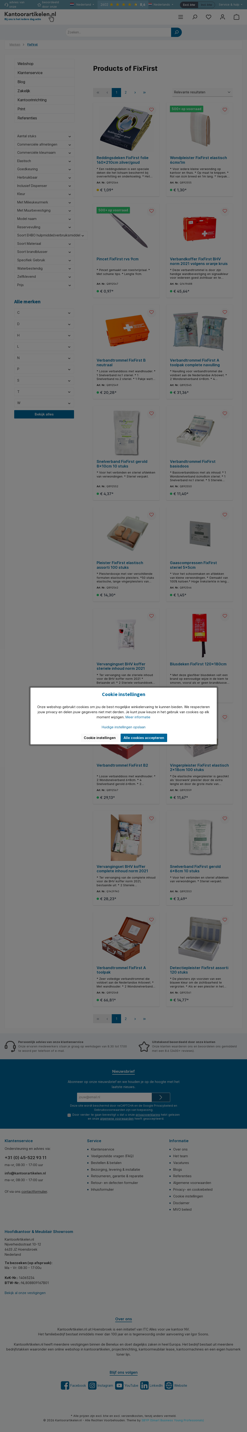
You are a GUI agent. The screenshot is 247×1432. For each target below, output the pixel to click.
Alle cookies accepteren (144, 738)
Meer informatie (137, 717)
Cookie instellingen (100, 738)
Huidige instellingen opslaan (123, 727)
